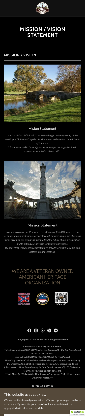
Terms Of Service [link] (42, 384)
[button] (7, 8)
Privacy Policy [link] (42, 397)
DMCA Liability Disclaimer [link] (42, 393)
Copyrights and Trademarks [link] (42, 388)
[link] (42, 8)
